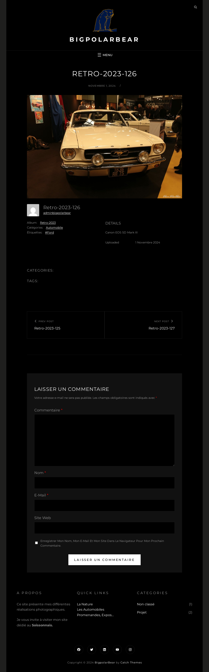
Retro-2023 (48, 222)
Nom (40, 473)
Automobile (54, 227)
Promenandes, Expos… (95, 615)
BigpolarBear (104, 39)
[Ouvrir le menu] (104, 55)
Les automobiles (90, 609)
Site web (42, 518)
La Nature (85, 604)
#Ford (49, 232)
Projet (142, 612)
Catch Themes (131, 662)
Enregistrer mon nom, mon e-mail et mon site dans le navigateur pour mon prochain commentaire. (102, 543)
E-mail (41, 495)
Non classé (146, 604)
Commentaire (48, 410)
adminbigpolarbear (57, 213)
